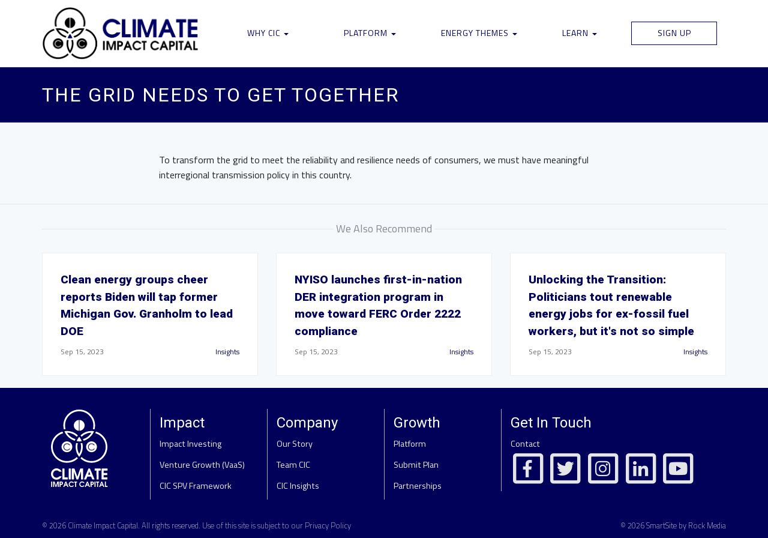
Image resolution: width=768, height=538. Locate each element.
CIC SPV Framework (196, 485)
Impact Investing (190, 443)
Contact (525, 443)
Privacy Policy (328, 525)
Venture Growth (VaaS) (202, 464)
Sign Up (674, 32)
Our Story (295, 443)
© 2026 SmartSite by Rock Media (673, 525)
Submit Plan (416, 464)
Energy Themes (479, 32)
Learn (579, 32)
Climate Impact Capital (103, 525)
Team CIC (293, 464)
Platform (370, 32)
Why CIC (268, 32)
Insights (227, 351)
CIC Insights (298, 485)
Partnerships (418, 485)
